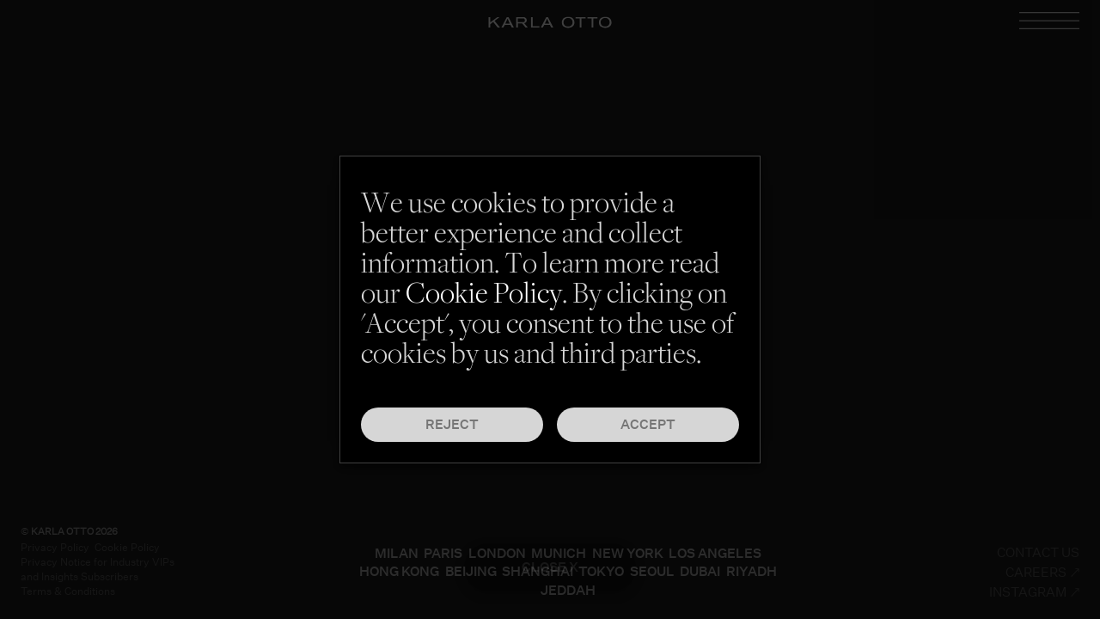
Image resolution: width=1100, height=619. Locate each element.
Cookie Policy (484, 296)
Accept (647, 424)
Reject (452, 424)
